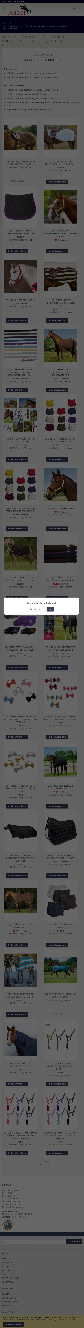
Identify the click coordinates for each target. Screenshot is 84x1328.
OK (50, 609)
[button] (37, 609)
